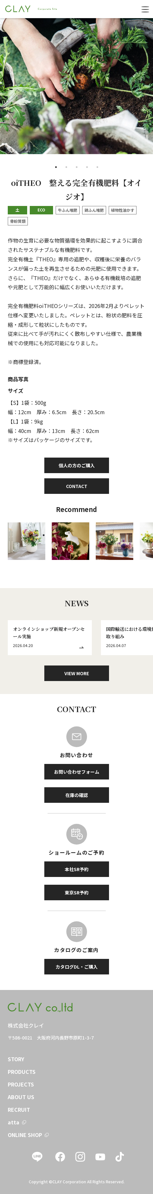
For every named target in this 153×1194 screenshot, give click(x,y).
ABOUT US (21, 1097)
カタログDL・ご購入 (77, 966)
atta (13, 1122)
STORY (16, 1059)
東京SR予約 (77, 892)
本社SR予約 (77, 869)
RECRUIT (19, 1109)
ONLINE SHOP (25, 1135)
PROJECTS (21, 1084)
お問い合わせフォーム (76, 771)
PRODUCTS (22, 1071)
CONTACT (76, 486)
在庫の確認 (76, 795)
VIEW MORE (76, 673)
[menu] (145, 9)
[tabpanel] (76, 86)
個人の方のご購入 (77, 465)
